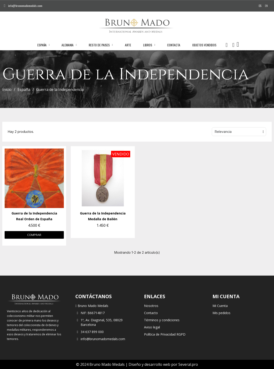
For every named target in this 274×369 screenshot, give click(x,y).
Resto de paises (101, 45)
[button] (226, 45)
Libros (149, 45)
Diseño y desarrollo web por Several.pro (163, 364)
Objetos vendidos (204, 44)
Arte (128, 44)
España (43, 45)
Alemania (69, 45)
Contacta (173, 44)
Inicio (7, 89)
